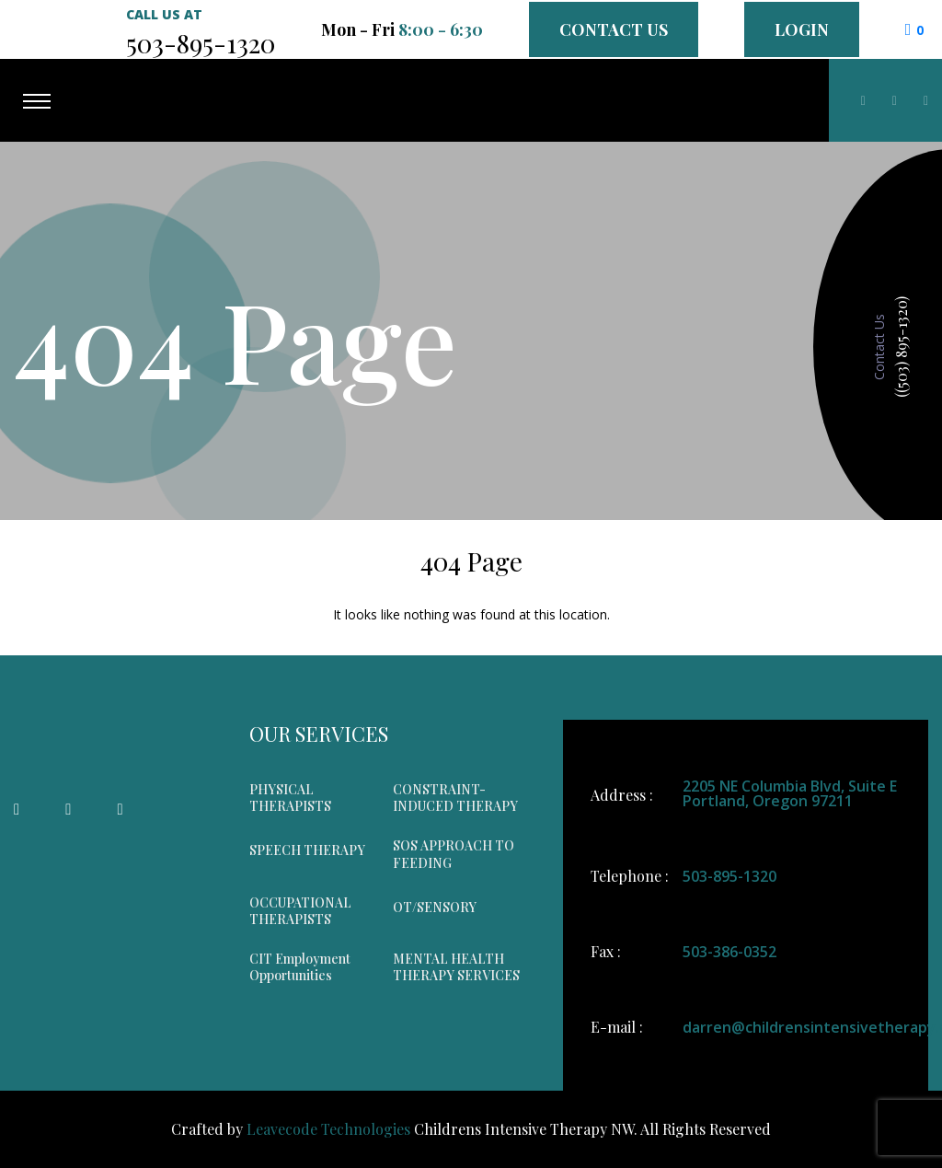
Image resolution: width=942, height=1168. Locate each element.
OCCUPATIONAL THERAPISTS (300, 911)
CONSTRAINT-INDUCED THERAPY (455, 798)
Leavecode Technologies (328, 1129)
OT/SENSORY (435, 907)
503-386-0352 (729, 951)
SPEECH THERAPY (307, 850)
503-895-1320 (729, 876)
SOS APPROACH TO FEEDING (453, 854)
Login (802, 29)
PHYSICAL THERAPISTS (290, 798)
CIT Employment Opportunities (299, 967)
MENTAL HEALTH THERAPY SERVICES (456, 967)
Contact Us (613, 29)
